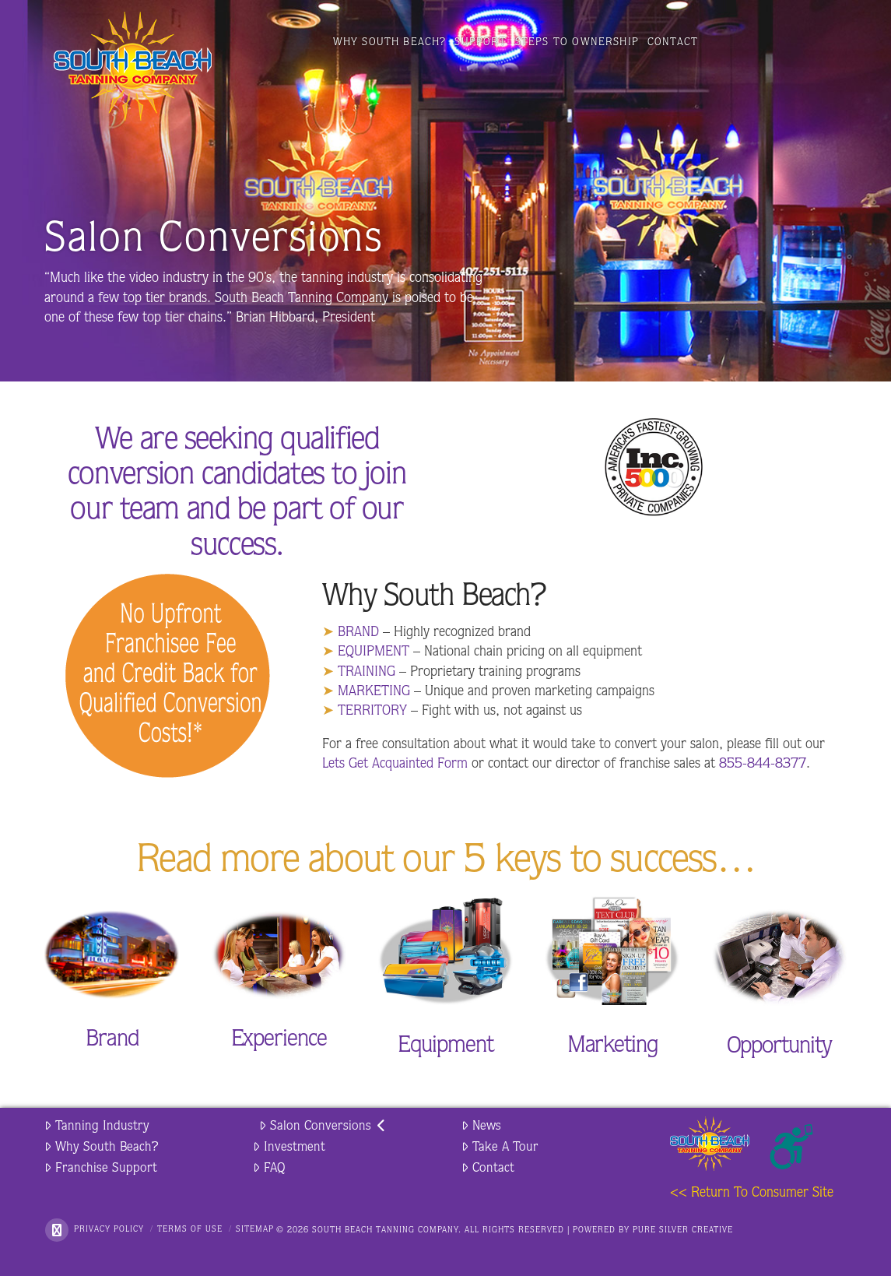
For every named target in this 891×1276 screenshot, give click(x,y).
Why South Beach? (101, 1147)
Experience (279, 1040)
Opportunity (779, 1047)
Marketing (612, 1047)
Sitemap (255, 1229)
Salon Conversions (322, 1126)
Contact (487, 1168)
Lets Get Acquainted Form (395, 765)
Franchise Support (100, 1168)
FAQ (269, 1168)
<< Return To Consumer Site (751, 1193)
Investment (289, 1147)
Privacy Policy (109, 1229)
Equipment (445, 1047)
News (481, 1126)
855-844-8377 (762, 765)
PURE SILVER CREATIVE (683, 1230)
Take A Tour (499, 1147)
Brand (112, 1040)
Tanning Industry (96, 1126)
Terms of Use (190, 1229)
